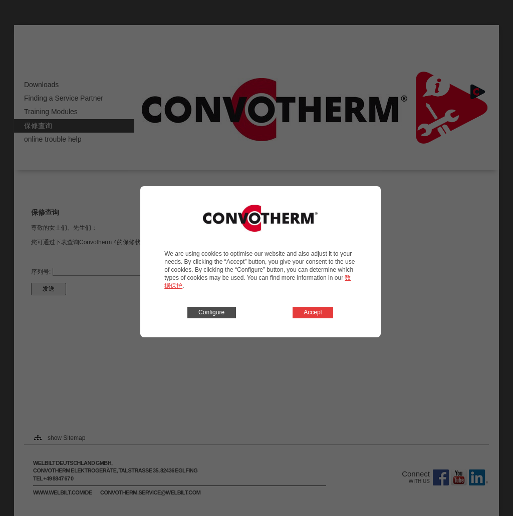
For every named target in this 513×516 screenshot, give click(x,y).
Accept (313, 312)
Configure (211, 312)
